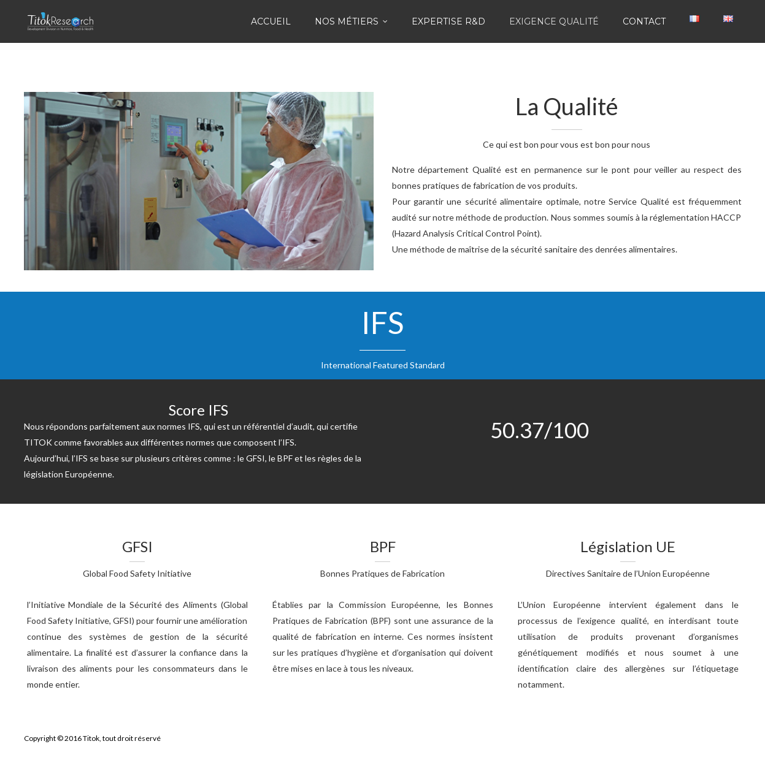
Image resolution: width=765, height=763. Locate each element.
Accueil (271, 21)
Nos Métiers (347, 21)
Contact (644, 21)
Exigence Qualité (554, 21)
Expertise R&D (448, 21)
